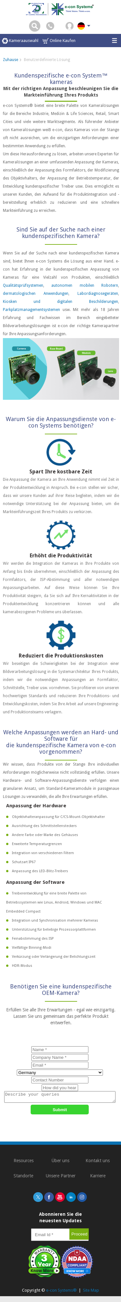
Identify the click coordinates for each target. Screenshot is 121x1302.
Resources (24, 1162)
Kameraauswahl (20, 41)
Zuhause (10, 59)
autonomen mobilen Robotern (84, 285)
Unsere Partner (61, 1177)
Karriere (98, 1177)
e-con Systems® (61, 1292)
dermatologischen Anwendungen (35, 293)
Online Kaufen (59, 41)
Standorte (23, 1177)
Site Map (91, 1292)
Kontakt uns (98, 1162)
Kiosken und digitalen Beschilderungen (60, 301)
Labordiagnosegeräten (97, 293)
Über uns (60, 1162)
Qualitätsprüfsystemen (23, 285)
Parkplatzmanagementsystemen (31, 309)
